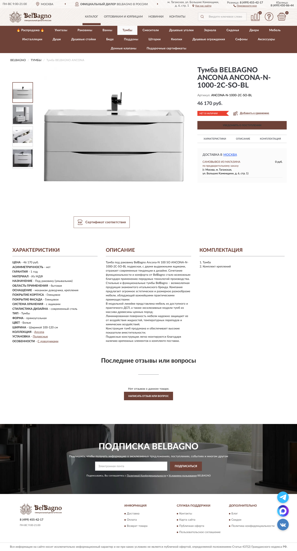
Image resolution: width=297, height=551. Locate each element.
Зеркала (210, 30)
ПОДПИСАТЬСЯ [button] (186, 466)
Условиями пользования (183, 475)
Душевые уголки (181, 30)
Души (57, 39)
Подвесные (40, 336)
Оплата (132, 520)
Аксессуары (266, 39)
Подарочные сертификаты (166, 48)
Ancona (39, 332)
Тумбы (127, 30)
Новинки (156, 16)
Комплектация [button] (270, 139)
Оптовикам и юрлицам (123, 16)
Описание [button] (243, 139)
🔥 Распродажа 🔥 (30, 30)
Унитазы (61, 30)
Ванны (107, 30)
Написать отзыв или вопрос (148, 396)
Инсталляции (32, 39)
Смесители (151, 30)
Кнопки (176, 39)
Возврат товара (137, 526)
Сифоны (241, 39)
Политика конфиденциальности (253, 526)
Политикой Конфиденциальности (146, 475)
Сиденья (232, 30)
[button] (245, 5)
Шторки (154, 39)
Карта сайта (187, 520)
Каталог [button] (91, 16)
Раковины (85, 30)
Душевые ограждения (208, 39)
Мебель (274, 30)
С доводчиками (48, 341)
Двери (254, 30)
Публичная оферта (191, 526)
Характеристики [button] (215, 139)
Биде (110, 39)
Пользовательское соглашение (199, 532)
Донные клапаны (123, 48)
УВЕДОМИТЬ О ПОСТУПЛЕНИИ (242, 125)
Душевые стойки (83, 39)
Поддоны (131, 39)
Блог (234, 513)
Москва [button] (230, 154)
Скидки (236, 520)
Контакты (177, 16)
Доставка (133, 513)
